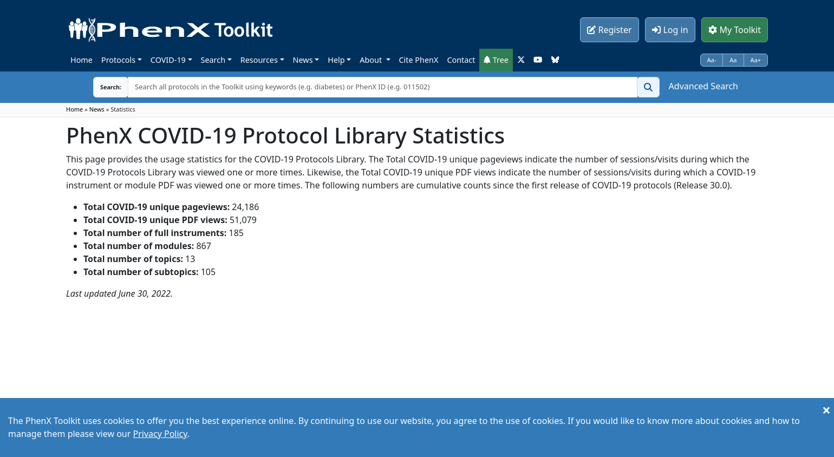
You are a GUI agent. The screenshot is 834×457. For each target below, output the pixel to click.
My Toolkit (734, 30)
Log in (670, 30)
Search (213, 60)
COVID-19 (168, 60)
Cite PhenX (419, 60)
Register (609, 30)
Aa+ (756, 60)
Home (81, 60)
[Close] (826, 410)
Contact (461, 60)
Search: (102, 87)
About (372, 60)
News (303, 60)
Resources (259, 60)
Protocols (118, 60)
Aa (733, 60)
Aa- (711, 60)
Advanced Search (703, 86)
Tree (496, 60)
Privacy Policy (160, 434)
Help (336, 60)
